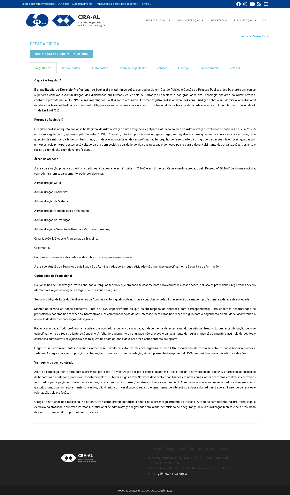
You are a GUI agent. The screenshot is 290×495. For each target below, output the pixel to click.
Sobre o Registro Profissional (38, 4)
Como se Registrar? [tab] (132, 68)
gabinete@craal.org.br (173, 473)
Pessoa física (260, 36)
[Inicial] (245, 36)
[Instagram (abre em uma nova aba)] (245, 4)
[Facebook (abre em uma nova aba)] (238, 4)
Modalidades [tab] (71, 68)
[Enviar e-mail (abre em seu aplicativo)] (265, 4)
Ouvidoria (63, 4)
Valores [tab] (162, 68)
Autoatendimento (82, 4)
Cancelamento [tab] (209, 68)
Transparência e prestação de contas (117, 4)
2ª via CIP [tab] (236, 68)
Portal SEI (146, 4)
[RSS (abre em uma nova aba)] (259, 4)
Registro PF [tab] (43, 68)
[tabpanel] (145, 248)
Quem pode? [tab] (99, 68)
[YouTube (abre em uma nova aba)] (252, 4)
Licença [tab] (183, 68)
